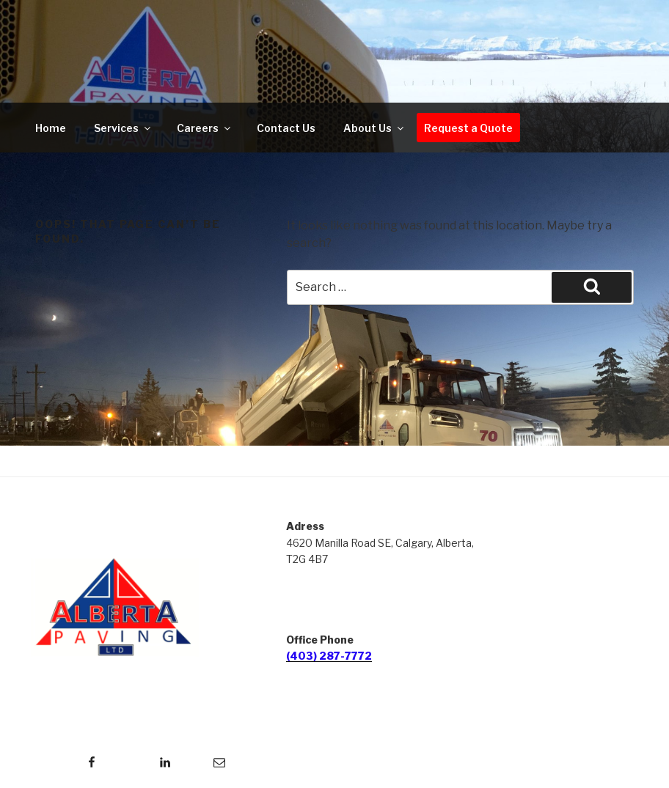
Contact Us (286, 128)
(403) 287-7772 (329, 655)
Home (50, 128)
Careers (205, 128)
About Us (374, 128)
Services (123, 128)
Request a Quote (468, 128)
